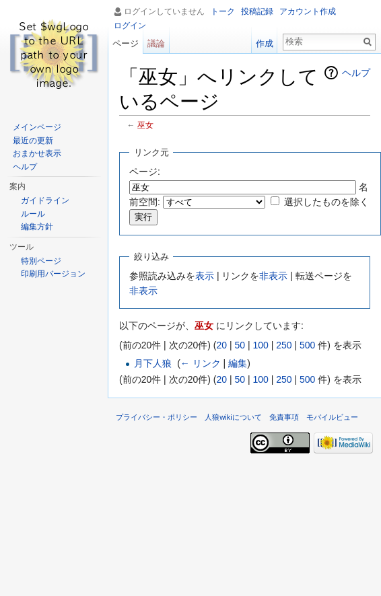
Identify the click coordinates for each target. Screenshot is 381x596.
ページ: (144, 171)
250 (283, 345)
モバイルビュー (332, 417)
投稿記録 (257, 11)
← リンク (200, 363)
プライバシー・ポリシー (156, 417)
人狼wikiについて (233, 417)
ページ (125, 43)
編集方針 (37, 226)
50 (239, 345)
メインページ (37, 127)
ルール (33, 214)
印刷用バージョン (53, 273)
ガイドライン (45, 200)
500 (307, 345)
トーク (223, 11)
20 (221, 345)
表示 (204, 275)
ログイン (130, 25)
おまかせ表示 (37, 153)
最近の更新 (33, 140)
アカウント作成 (307, 11)
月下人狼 (153, 363)
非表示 (273, 275)
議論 (156, 43)
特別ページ (41, 261)
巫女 (145, 124)
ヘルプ (356, 72)
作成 (264, 43)
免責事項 (284, 417)
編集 (237, 363)
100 (260, 345)
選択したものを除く (326, 201)
